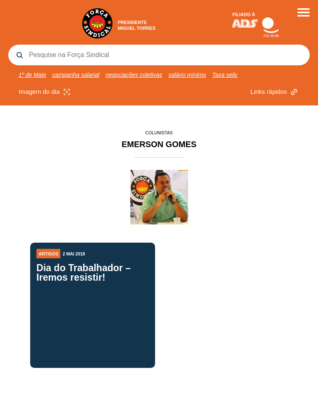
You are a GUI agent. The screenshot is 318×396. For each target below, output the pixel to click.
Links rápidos (275, 92)
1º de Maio (32, 75)
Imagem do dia (45, 92)
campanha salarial (76, 75)
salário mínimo (187, 75)
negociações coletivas (133, 75)
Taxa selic (225, 75)
